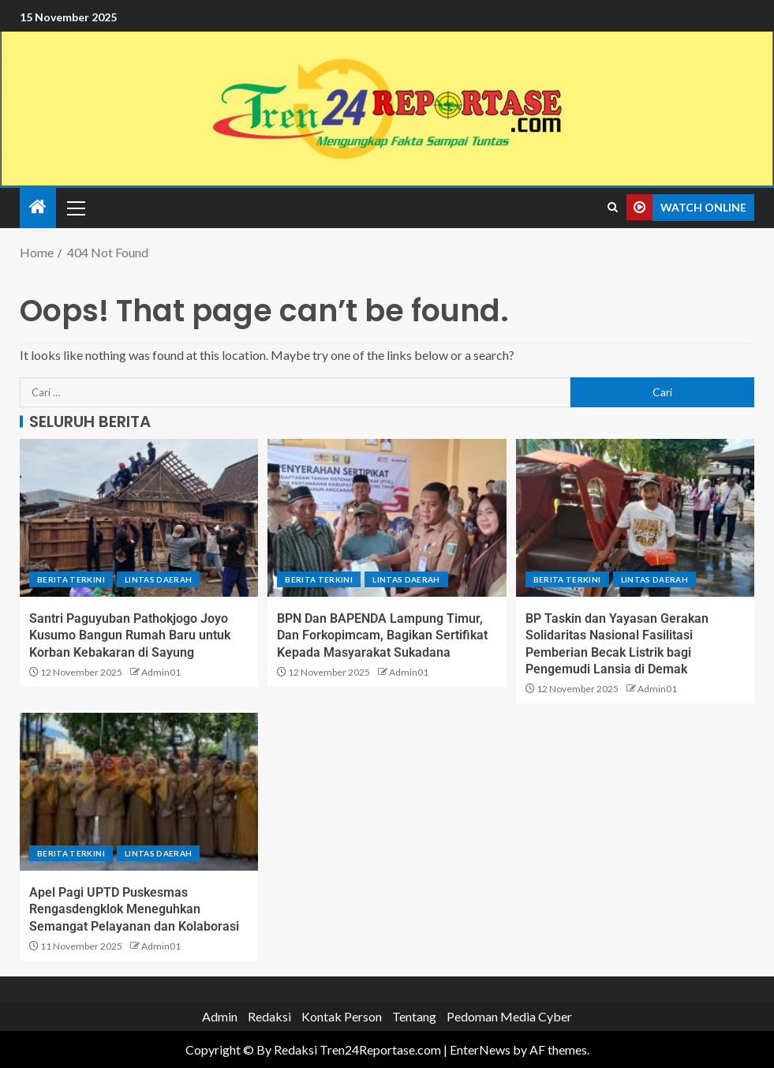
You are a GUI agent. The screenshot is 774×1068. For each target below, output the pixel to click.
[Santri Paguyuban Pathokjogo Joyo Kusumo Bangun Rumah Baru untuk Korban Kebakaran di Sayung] (139, 518)
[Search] (613, 208)
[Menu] (75, 207)
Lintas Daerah (159, 579)
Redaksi (269, 1016)
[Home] (38, 207)
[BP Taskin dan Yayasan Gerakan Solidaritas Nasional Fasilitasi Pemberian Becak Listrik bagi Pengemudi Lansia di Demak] (635, 518)
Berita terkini (71, 579)
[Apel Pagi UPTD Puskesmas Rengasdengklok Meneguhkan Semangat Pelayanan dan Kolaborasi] (139, 792)
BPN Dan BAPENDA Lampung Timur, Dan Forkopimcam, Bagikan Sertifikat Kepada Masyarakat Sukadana (382, 635)
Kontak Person (341, 1016)
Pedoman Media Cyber (509, 1016)
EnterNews (480, 1049)
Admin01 (161, 672)
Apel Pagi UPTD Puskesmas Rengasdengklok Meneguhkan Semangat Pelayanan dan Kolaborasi (134, 909)
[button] (75, 207)
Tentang (414, 1016)
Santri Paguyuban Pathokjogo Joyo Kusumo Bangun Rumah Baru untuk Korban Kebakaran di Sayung (129, 635)
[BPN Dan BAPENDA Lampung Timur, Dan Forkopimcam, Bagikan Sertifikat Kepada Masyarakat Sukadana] (386, 518)
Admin (219, 1016)
